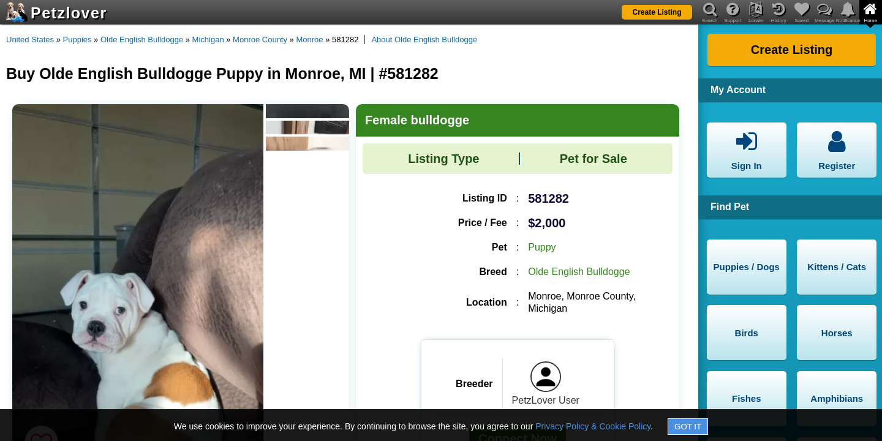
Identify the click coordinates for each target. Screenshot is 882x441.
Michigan (208, 39)
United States (30, 39)
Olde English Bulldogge (141, 39)
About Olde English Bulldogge (424, 39)
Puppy (542, 247)
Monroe (309, 39)
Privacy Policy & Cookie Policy (592, 426)
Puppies (77, 39)
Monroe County (260, 39)
